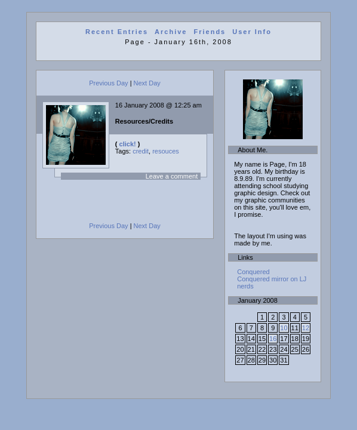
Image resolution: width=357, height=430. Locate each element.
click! (127, 144)
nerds (245, 286)
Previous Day (108, 83)
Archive (171, 31)
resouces (165, 151)
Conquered (253, 271)
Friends (210, 31)
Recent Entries (116, 31)
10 (283, 327)
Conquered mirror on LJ (271, 278)
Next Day (147, 83)
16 (272, 338)
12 (305, 327)
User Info (252, 31)
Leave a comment (172, 176)
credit (141, 151)
